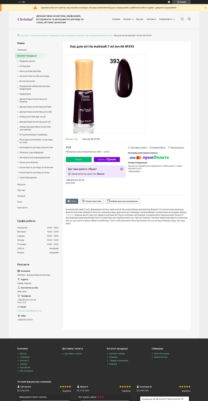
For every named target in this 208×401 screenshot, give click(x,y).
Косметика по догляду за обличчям (36, 167)
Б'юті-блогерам (161, 353)
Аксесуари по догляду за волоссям (36, 147)
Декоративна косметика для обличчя (33, 100)
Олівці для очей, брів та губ (32, 117)
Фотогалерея (26, 371)
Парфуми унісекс (27, 61)
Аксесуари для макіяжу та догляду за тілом (36, 141)
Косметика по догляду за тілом (34, 172)
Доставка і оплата (73, 353)
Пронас (23, 353)
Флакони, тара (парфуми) (31, 152)
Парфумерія (25, 94)
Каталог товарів (117, 353)
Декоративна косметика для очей (35, 112)
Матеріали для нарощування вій (34, 157)
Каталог (127, 19)
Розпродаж (24, 66)
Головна (116, 19)
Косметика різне (27, 81)
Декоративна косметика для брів (35, 107)
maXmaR (69, 215)
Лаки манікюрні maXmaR (72, 35)
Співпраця (24, 357)
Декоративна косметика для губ (34, 122)
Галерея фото (165, 19)
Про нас (139, 19)
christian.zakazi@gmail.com (29, 311)
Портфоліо (25, 367)
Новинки (22, 50)
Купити (79, 159)
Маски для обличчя (28, 162)
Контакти (151, 19)
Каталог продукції (27, 55)
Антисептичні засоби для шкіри (34, 76)
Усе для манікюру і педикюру (45, 35)
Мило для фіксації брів (30, 71)
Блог (19, 202)
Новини (21, 196)
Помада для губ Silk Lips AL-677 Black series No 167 (163, 399)
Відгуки (21, 184)
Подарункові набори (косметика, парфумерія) (34, 87)
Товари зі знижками (118, 360)
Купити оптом (160, 357)
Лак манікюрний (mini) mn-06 (98, 35)
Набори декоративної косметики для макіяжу (35, 128)
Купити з (107, 159)
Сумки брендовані (28, 177)
